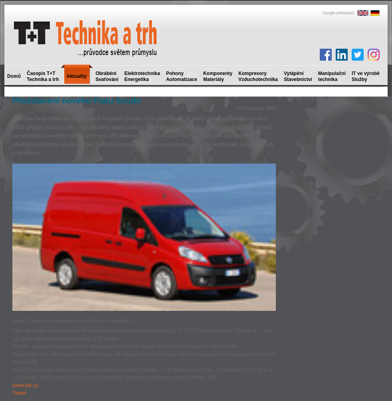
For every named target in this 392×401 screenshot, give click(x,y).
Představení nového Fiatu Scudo (76, 100)
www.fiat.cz (25, 385)
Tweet (19, 393)
